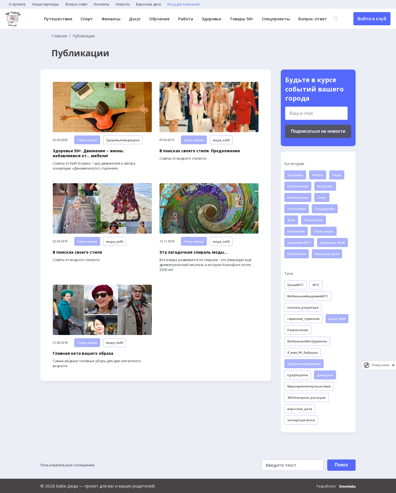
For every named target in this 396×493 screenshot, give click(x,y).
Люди (336, 175)
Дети (291, 220)
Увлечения (296, 231)
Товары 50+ (239, 19)
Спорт (85, 19)
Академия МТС (299, 242)
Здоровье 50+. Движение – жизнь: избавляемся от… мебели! (88, 162)
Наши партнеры (45, 4)
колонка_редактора (302, 307)
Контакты (101, 4)
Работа (182, 19)
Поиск (339, 464)
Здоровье (208, 19)
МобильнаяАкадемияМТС (307, 296)
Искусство (325, 186)
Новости (123, 4)
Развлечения (297, 197)
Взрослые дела (148, 4)
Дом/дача (325, 375)
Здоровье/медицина (122, 147)
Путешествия (57, 19)
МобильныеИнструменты (307, 341)
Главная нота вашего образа (83, 378)
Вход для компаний (183, 4)
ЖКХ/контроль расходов (306, 397)
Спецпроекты (273, 19)
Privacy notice (380, 365)
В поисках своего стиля (77, 268)
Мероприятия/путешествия (309, 386)
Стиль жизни (87, 147)
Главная (59, 36)
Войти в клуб (372, 19)
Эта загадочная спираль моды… (193, 268)
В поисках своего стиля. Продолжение (200, 159)
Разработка (336, 486)
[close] (393, 365)
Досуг (132, 19)
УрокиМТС (295, 285)
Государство (325, 209)
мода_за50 (221, 147)
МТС (316, 285)
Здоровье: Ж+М (332, 242)
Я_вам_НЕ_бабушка (302, 352)
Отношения (296, 209)
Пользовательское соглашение (71, 465)
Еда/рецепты (297, 375)
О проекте (17, 4)
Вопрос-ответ (76, 4)
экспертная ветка (301, 420)
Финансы (109, 19)
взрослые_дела (299, 409)
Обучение (156, 19)
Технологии (313, 220)
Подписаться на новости (318, 131)
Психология (296, 254)
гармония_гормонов (303, 319)
